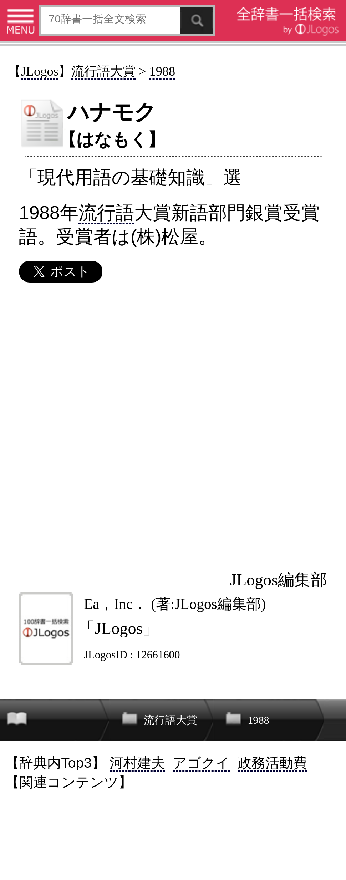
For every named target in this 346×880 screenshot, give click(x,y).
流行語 (106, 212)
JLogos (39, 71)
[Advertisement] (172, 425)
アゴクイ (201, 762)
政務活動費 (272, 762)
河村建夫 (137, 762)
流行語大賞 (103, 71)
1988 (162, 71)
